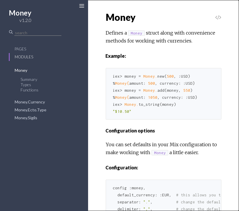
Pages (20, 49)
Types (26, 84)
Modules (24, 57)
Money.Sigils (26, 117)
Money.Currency (30, 101)
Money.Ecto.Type (30, 109)
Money (21, 70)
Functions (29, 89)
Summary (29, 79)
